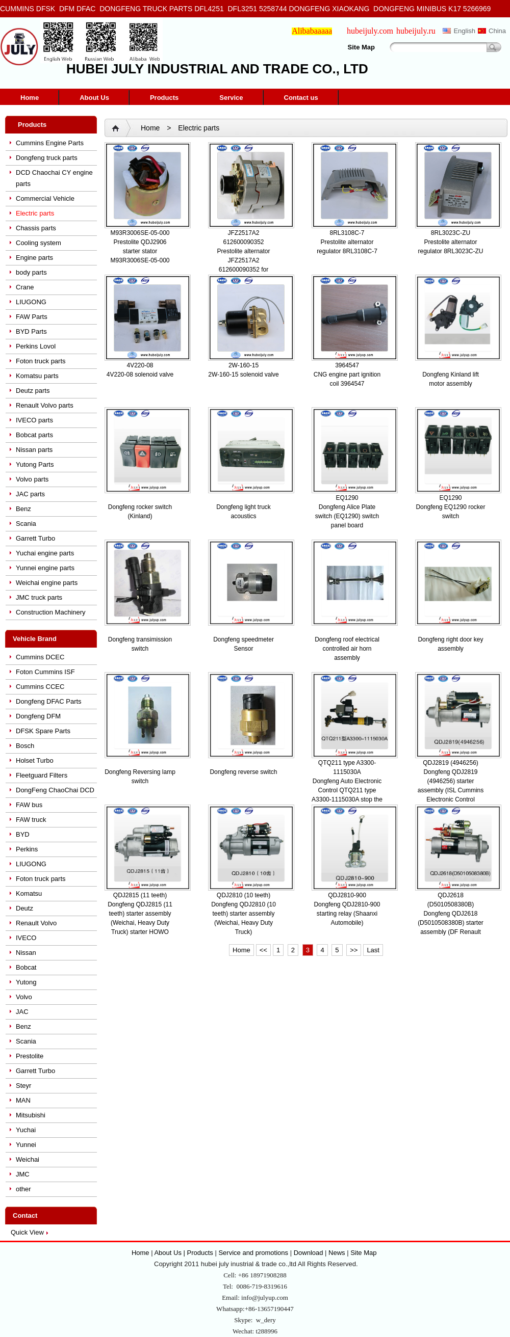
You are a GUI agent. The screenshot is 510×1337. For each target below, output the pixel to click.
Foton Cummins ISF (45, 672)
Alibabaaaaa (312, 30)
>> (354, 950)
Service (231, 97)
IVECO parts (34, 420)
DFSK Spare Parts (43, 731)
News (336, 1252)
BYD (23, 834)
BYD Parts (31, 331)
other (23, 1189)
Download (308, 1252)
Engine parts (34, 257)
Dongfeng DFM (38, 716)
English (464, 31)
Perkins (27, 849)
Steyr (23, 1085)
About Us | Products (184, 1252)
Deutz (24, 908)
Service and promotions (254, 1252)
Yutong (26, 982)
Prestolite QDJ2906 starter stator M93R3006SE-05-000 (139, 251)
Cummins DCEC (40, 657)
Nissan (26, 952)
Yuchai (26, 1130)
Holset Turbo (35, 760)
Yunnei (26, 1144)
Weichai (27, 1159)
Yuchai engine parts (45, 553)
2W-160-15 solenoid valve (243, 374)
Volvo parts (32, 479)
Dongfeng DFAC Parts (49, 701)
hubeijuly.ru (416, 30)
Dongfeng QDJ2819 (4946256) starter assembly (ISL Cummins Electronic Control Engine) (451, 790)
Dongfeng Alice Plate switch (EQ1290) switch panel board (347, 516)
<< (263, 950)
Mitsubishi (30, 1115)
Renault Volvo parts (44, 405)
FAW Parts (31, 316)
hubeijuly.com (370, 30)
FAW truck (31, 819)
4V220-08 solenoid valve (140, 374)
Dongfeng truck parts (47, 158)
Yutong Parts (35, 464)
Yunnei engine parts (45, 568)
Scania (26, 523)
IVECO (26, 938)
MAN (23, 1100)
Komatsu (29, 893)
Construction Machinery (51, 612)
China (497, 31)
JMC (23, 1174)
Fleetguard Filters (41, 775)
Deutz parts (32, 390)
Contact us (301, 97)
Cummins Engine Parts (50, 143)
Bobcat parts (34, 435)
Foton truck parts (41, 361)
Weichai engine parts (47, 582)
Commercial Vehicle (45, 198)
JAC (22, 1011)
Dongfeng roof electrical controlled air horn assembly (347, 648)
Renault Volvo (36, 923)
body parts (31, 272)
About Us (94, 97)
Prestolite (29, 1056)
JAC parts (30, 494)
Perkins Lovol (36, 346)
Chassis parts (36, 228)
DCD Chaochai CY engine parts (54, 178)
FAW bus (29, 805)
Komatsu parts (37, 376)
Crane (25, 287)
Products (164, 97)
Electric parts (35, 213)
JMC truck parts (39, 597)
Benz (23, 509)
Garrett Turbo (35, 538)
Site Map (361, 47)
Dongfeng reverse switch (243, 772)
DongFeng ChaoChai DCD (55, 790)
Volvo (24, 997)
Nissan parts (34, 449)
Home (29, 97)
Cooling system (38, 243)
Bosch (25, 746)
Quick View (27, 1232)
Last (373, 950)
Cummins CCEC (40, 686)
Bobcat (26, 967)
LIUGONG (31, 302)
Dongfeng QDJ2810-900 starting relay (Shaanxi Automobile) (347, 913)
